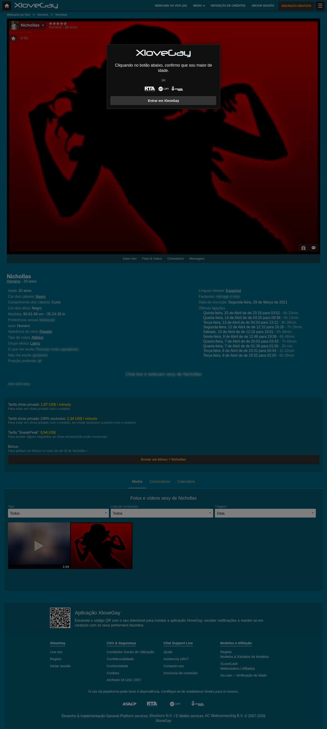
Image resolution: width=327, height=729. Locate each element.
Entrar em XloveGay (163, 101)
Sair (163, 80)
